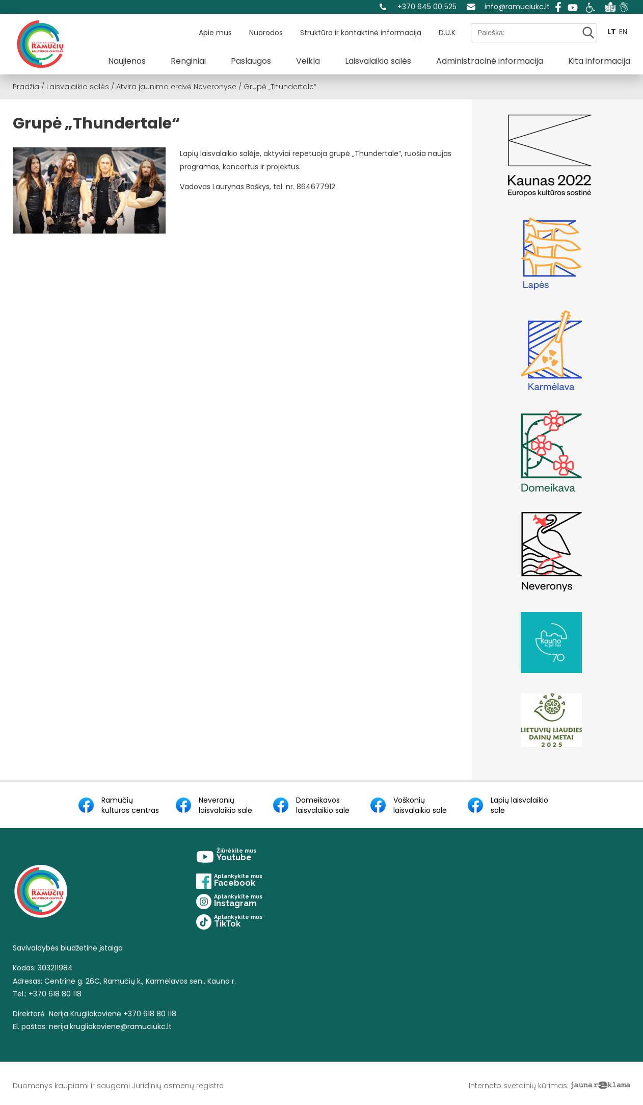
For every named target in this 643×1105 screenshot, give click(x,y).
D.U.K (447, 33)
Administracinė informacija (489, 61)
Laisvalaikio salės (378, 61)
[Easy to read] (610, 7)
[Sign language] (624, 7)
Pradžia (26, 87)
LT (611, 32)
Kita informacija (599, 61)
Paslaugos (251, 61)
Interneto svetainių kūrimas (518, 1086)
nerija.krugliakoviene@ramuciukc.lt (110, 1026)
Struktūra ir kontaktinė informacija (360, 33)
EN (623, 32)
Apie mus (215, 33)
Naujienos (127, 61)
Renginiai (188, 61)
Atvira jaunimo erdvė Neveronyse (176, 87)
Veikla (308, 61)
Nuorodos (266, 33)
